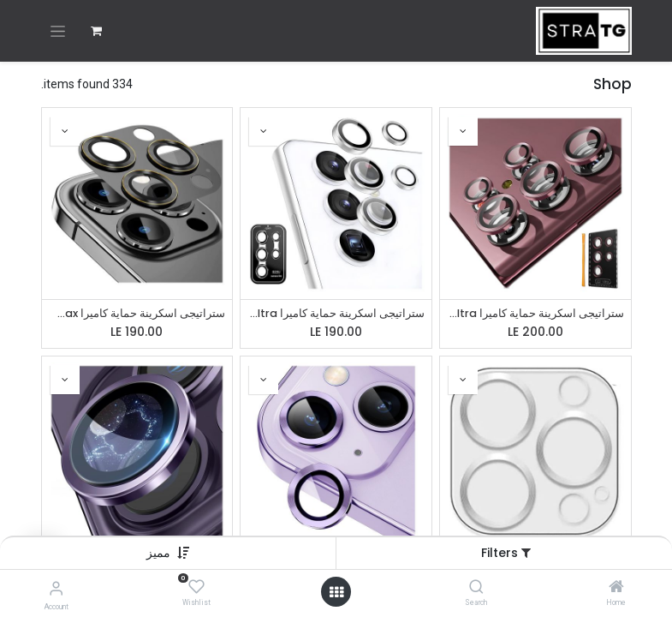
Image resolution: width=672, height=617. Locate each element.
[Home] (616, 588)
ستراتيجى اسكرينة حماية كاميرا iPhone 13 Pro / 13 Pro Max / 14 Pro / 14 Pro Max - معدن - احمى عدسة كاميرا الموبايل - (137, 313)
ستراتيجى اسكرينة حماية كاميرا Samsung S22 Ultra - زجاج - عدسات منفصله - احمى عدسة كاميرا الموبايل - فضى (336, 313)
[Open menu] (336, 592)
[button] (158, 552)
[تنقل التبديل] (57, 31)
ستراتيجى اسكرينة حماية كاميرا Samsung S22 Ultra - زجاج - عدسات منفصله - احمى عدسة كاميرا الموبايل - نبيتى (535, 313)
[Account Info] (56, 588)
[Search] (476, 588)
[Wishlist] (196, 587)
